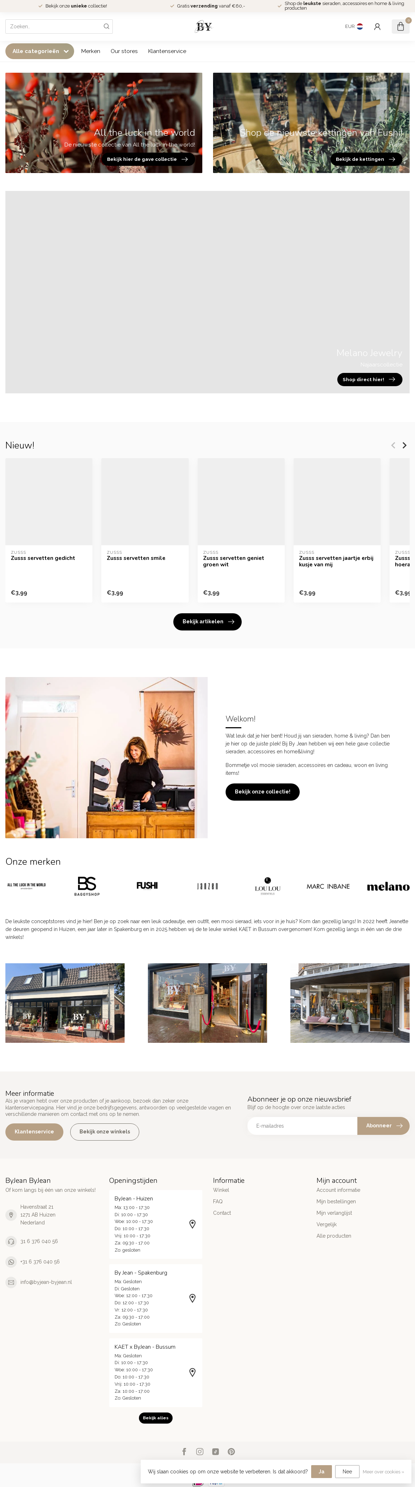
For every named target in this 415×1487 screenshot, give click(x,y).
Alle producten (334, 1236)
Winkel (221, 1190)
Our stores (124, 51)
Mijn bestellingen (336, 1201)
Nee (347, 1471)
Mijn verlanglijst (334, 1213)
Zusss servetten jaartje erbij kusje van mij (336, 561)
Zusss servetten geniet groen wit (233, 561)
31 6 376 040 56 (39, 1241)
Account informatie (338, 1190)
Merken (90, 51)
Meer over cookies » (383, 1471)
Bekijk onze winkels (104, 1132)
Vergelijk (327, 1224)
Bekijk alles (156, 1417)
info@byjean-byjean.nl (46, 1282)
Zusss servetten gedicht (43, 558)
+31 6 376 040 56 (40, 1262)
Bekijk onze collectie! (262, 792)
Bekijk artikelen (208, 622)
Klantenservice (167, 51)
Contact (222, 1213)
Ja (321, 1471)
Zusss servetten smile (136, 558)
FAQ (218, 1201)
